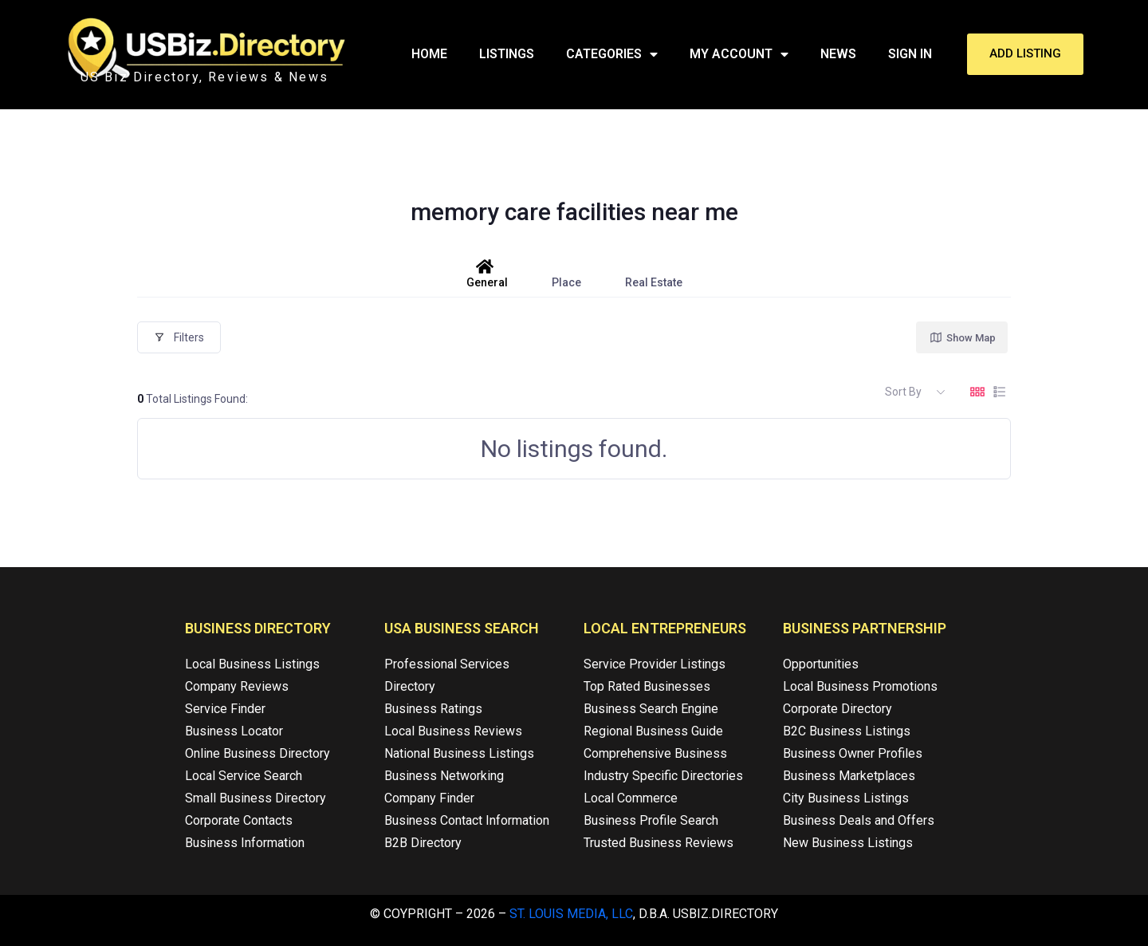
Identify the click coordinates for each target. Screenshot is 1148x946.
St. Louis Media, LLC (571, 913)
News (838, 53)
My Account (739, 54)
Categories (612, 54)
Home (429, 53)
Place (566, 273)
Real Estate (653, 273)
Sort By (903, 391)
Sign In (910, 53)
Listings (506, 53)
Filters (179, 337)
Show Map (962, 337)
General (487, 273)
